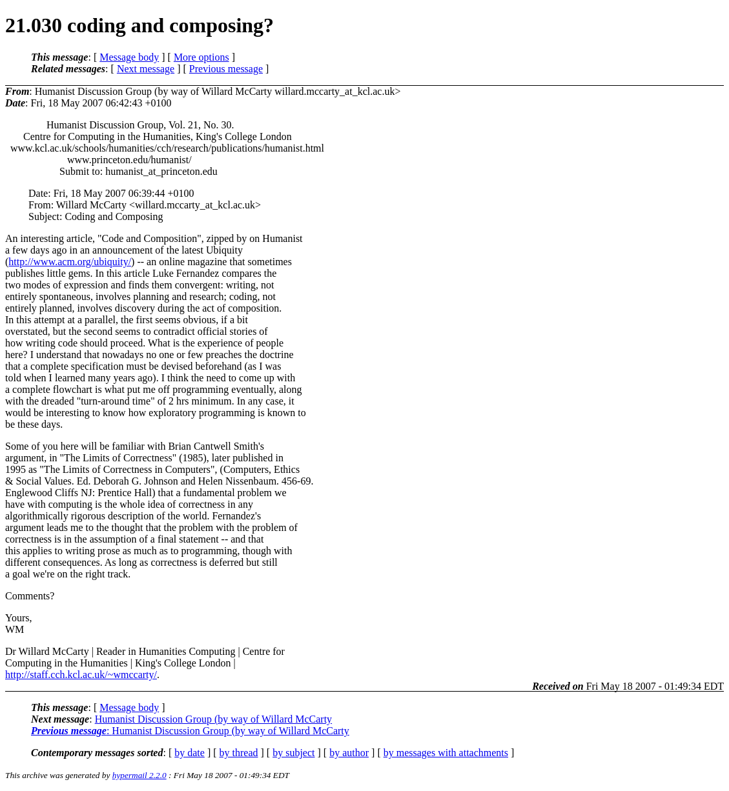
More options (201, 57)
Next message (145, 68)
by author (349, 752)
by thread (239, 752)
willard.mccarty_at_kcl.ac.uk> (337, 91)
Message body (129, 57)
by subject (293, 752)
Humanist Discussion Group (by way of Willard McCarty (213, 719)
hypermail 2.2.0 (139, 775)
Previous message (226, 68)
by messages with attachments (446, 752)
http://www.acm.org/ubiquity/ (69, 261)
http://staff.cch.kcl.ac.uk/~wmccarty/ (81, 674)
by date (189, 752)
